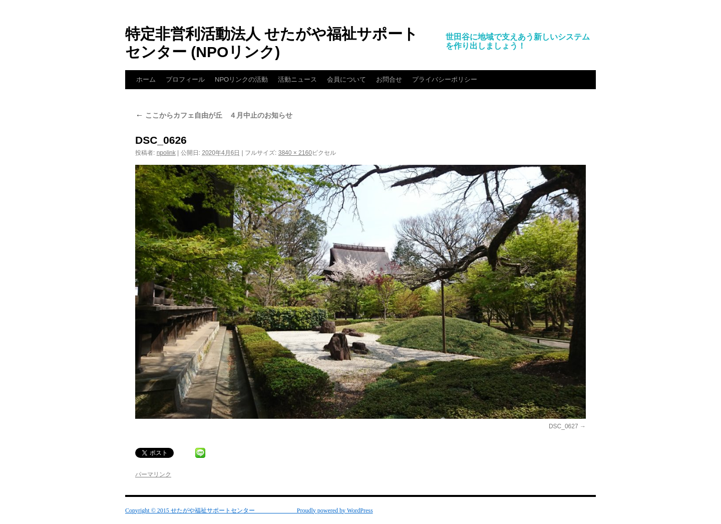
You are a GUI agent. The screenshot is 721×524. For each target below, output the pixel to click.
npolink (166, 152)
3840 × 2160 (295, 152)
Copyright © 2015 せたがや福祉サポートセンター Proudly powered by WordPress (249, 510)
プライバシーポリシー (444, 79)
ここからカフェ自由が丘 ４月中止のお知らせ (213, 115)
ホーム (146, 79)
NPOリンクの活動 (241, 79)
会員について (346, 79)
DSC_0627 (563, 426)
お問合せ (389, 79)
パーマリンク (153, 474)
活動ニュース (297, 79)
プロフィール (185, 79)
